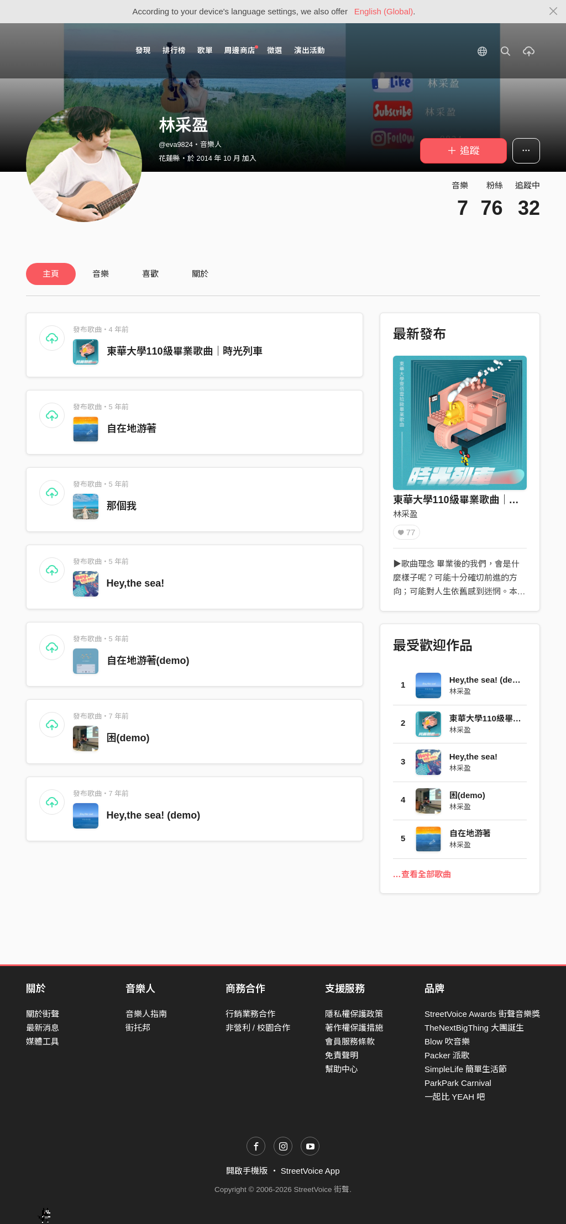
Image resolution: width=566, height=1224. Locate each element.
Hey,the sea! (136, 583)
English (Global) (383, 11)
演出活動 (309, 50)
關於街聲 (42, 1014)
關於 (200, 273)
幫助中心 (341, 1069)
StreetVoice (71, 50)
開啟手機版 (247, 1170)
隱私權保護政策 (354, 1014)
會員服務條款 (350, 1041)
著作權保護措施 (354, 1027)
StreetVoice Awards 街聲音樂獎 (482, 1014)
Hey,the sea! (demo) (154, 815)
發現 (143, 50)
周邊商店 (241, 50)
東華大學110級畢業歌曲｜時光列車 (185, 351)
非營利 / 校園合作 (258, 1027)
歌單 (205, 50)
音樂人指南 (146, 1014)
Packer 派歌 (446, 1055)
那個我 (122, 505)
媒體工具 (42, 1041)
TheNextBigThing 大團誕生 (474, 1027)
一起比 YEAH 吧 (454, 1096)
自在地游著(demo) (148, 660)
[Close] (553, 11)
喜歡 (150, 273)
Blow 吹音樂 (447, 1041)
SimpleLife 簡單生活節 (465, 1069)
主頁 (51, 273)
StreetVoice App (310, 1170)
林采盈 (405, 514)
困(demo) (128, 737)
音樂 (100, 273)
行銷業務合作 (250, 1014)
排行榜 (174, 50)
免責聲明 (341, 1055)
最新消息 (42, 1027)
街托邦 (137, 1027)
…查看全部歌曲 (422, 874)
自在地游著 (131, 428)
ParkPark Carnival (457, 1083)
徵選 (274, 50)
